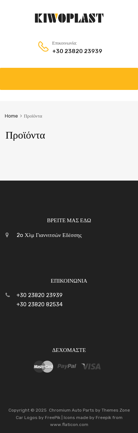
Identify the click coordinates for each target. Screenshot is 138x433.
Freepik (103, 417)
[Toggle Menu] (128, 75)
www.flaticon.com (69, 424)
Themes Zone (116, 410)
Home (11, 116)
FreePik (52, 417)
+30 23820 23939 (70, 51)
